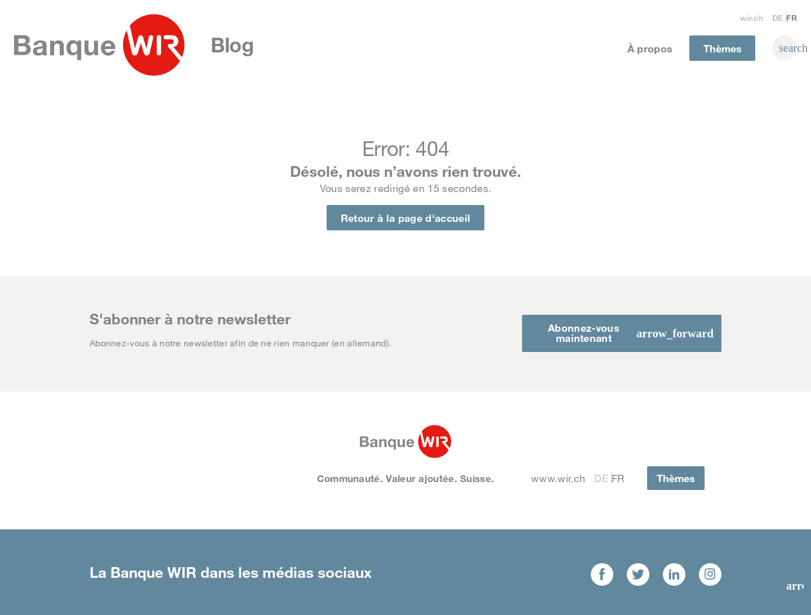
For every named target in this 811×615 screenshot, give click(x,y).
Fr (791, 18)
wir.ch (751, 18)
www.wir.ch (558, 478)
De (777, 18)
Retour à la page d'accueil (405, 218)
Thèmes (722, 48)
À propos (650, 48)
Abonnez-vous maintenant (584, 333)
